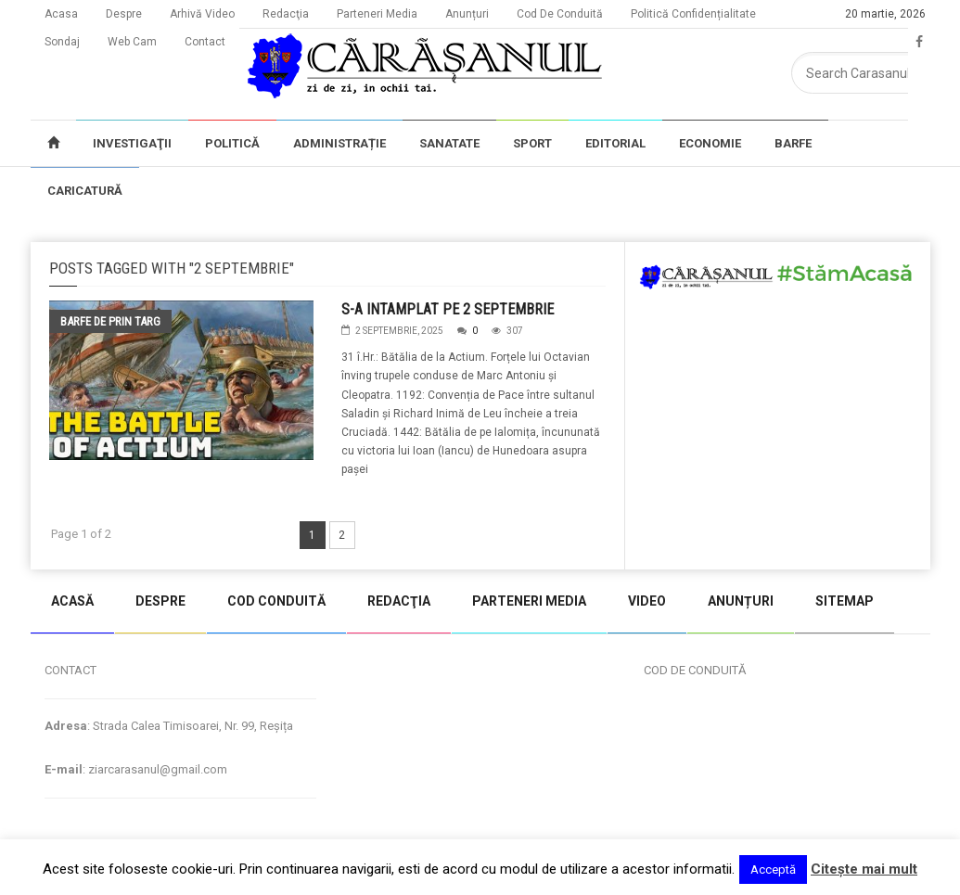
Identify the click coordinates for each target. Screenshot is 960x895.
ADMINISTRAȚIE (339, 143)
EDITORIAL (615, 143)
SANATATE (449, 143)
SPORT (532, 143)
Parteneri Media (377, 13)
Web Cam (132, 41)
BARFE (793, 143)
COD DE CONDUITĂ (695, 670)
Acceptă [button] (773, 869)
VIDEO (647, 601)
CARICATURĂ (84, 191)
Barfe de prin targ (110, 321)
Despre (124, 13)
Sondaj (62, 41)
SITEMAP (844, 601)
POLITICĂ (232, 143)
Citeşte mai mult (864, 869)
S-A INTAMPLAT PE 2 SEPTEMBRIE (447, 309)
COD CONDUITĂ (276, 601)
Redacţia (285, 13)
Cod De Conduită (560, 13)
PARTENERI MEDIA (529, 601)
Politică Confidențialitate (693, 13)
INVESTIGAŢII (132, 143)
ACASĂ (72, 601)
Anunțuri (467, 13)
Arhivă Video (202, 13)
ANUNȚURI (741, 601)
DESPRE (160, 601)
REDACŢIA (398, 601)
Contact (205, 41)
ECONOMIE (710, 143)
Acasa (61, 13)
